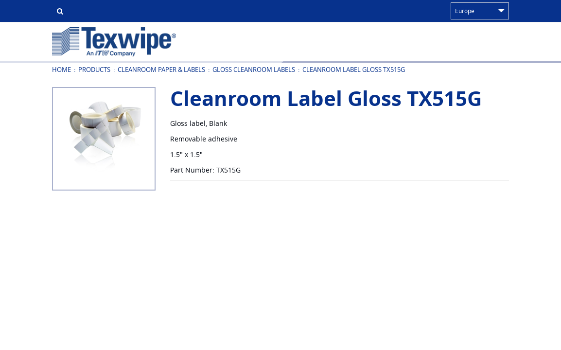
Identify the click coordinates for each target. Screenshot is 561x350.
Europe (480, 11)
